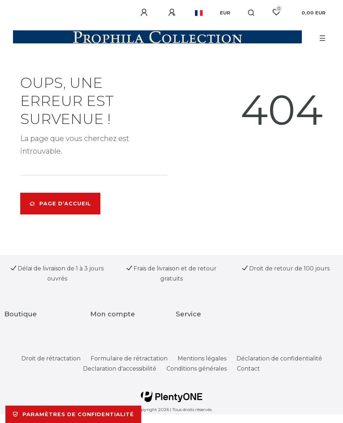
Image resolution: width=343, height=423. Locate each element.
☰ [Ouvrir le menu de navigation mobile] (322, 38)
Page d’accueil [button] (60, 203)
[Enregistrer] (173, 12)
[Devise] (225, 13)
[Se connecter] (145, 12)
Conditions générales (196, 368)
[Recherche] (251, 13)
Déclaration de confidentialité (279, 358)
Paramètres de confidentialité (73, 414)
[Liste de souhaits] (276, 12)
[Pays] (198, 13)
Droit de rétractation (51, 358)
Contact (248, 368)
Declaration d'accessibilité (119, 368)
